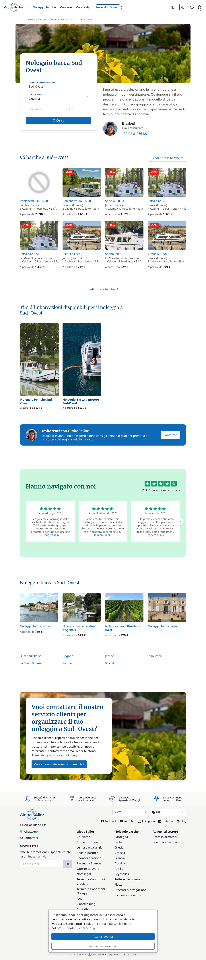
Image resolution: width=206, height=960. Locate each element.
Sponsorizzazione (89, 858)
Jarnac (109, 656)
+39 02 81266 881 (135, 133)
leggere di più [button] (52, 535)
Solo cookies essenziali (103, 946)
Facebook (108, 821)
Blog (181, 821)
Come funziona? (88, 842)
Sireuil (109, 663)
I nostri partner (87, 853)
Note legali (84, 874)
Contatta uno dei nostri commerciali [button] (59, 764)
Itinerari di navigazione (130, 890)
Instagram (146, 821)
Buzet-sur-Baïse (30, 656)
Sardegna (121, 837)
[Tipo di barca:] (58, 97)
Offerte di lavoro (88, 869)
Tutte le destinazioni (128, 879)
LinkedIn (165, 821)
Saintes (68, 663)
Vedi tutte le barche (168, 158)
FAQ (79, 899)
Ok (68, 864)
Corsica (120, 863)
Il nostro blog (86, 904)
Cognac (68, 656)
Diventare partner (165, 842)
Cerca (58, 120)
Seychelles (122, 874)
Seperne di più (87, 928)
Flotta (119, 885)
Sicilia (118, 842)
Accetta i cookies (103, 936)
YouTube (127, 821)
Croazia (120, 853)
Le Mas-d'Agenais (32, 663)
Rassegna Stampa (89, 863)
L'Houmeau (156, 656)
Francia (120, 858)
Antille (119, 869)
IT (131, 812)
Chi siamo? (84, 837)
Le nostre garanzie (89, 847)
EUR (168, 812)
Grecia (119, 847)
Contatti (82, 909)
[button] (44, 7)
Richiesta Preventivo (129, 895)
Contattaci (170, 435)
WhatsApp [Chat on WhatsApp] (29, 832)
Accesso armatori (165, 837)
